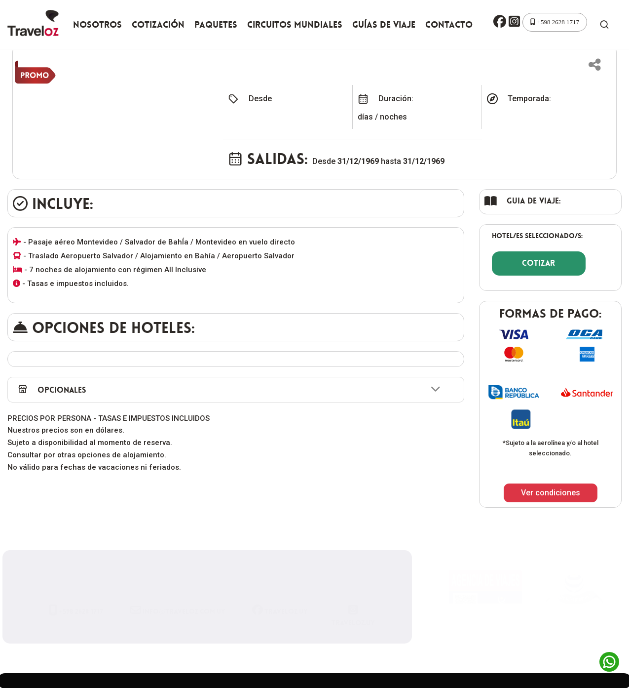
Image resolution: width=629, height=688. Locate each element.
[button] (499, 22)
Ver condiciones (550, 492)
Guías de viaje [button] (383, 25)
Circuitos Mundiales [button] (294, 25)
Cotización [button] (158, 25)
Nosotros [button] (97, 25)
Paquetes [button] (215, 25)
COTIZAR (538, 263)
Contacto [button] (449, 25)
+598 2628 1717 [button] (554, 22)
